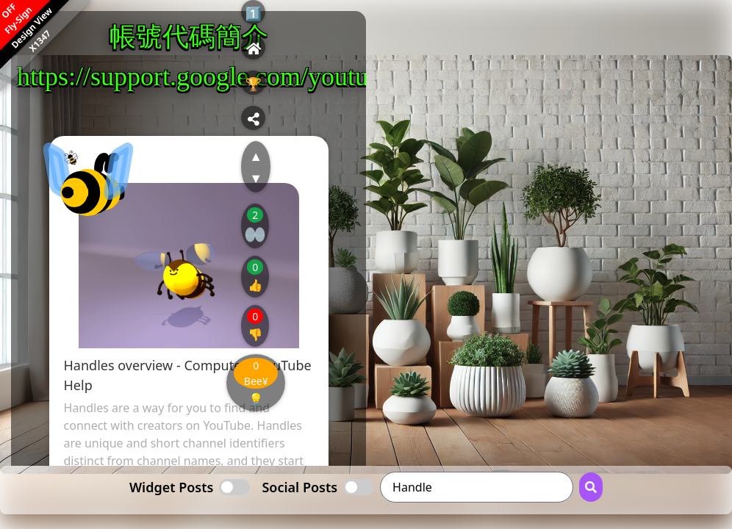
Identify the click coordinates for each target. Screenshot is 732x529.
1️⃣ (253, 13)
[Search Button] (591, 487)
